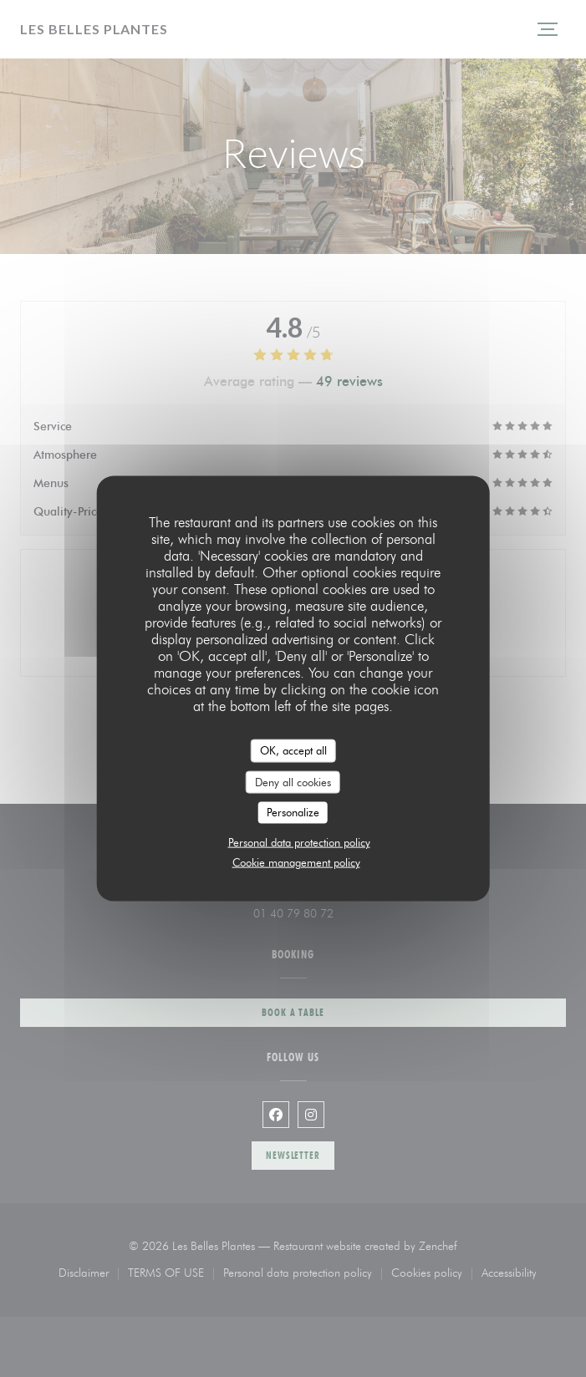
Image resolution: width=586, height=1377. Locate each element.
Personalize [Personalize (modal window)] (293, 812)
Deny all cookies (293, 781)
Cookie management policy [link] (296, 861)
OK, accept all (293, 750)
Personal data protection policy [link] (299, 841)
